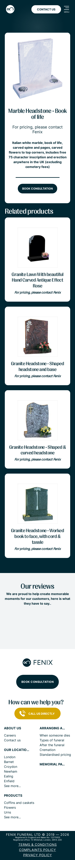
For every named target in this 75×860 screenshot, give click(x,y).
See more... (12, 786)
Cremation (47, 750)
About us (12, 728)
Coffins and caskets (19, 803)
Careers (10, 735)
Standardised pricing (55, 755)
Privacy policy (37, 855)
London (9, 757)
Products (13, 795)
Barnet (9, 762)
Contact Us (46, 9)
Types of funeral (52, 740)
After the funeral (52, 745)
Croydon (10, 767)
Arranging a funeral (53, 728)
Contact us (12, 740)
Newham (10, 771)
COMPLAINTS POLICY (37, 850)
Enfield (9, 781)
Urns (7, 812)
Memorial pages (53, 764)
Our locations (17, 750)
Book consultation (37, 188)
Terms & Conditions (37, 845)
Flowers (10, 807)
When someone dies (55, 735)
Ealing (8, 776)
